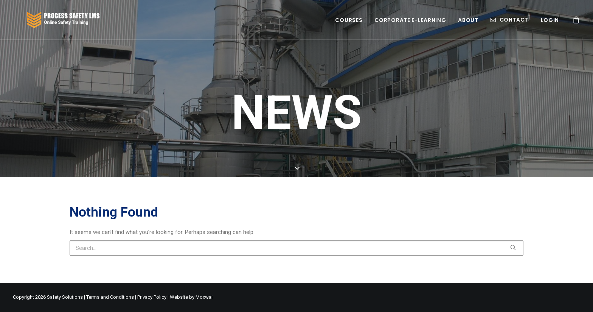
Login (550, 24)
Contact (514, 24)
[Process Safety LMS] (69, 23)
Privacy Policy (151, 297)
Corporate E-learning (410, 24)
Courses (348, 24)
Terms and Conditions (110, 297)
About (468, 24)
